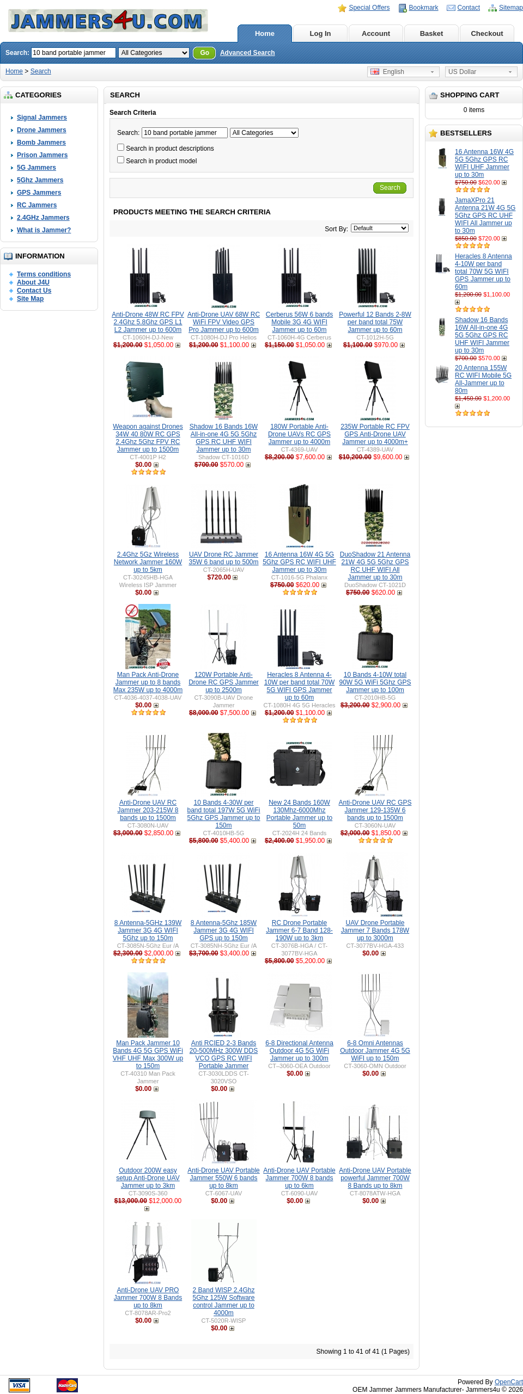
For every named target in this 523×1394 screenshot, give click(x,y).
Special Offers (369, 7)
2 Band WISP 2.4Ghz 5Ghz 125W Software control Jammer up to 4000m (223, 1301)
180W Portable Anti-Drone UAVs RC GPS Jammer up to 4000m (299, 434)
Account (376, 33)
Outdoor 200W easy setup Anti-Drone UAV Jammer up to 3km (148, 1178)
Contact (469, 7)
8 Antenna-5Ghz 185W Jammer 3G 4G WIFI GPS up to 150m (224, 930)
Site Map (30, 299)
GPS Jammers (39, 192)
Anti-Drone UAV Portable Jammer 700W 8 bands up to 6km (299, 1178)
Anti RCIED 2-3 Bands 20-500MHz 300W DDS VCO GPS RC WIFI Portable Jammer (224, 1054)
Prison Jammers (42, 155)
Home (265, 33)
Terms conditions (44, 274)
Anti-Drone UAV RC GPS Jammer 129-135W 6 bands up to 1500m (375, 810)
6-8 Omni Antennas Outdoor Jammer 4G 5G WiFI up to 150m (375, 1050)
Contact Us (34, 290)
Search (41, 71)
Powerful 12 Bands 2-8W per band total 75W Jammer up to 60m (375, 322)
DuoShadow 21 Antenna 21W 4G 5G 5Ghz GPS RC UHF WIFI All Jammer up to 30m (375, 566)
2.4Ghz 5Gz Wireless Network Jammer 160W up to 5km (148, 562)
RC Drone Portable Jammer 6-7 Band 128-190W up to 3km (299, 930)
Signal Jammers (42, 117)
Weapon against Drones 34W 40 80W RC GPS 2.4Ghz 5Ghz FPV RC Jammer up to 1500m (148, 438)
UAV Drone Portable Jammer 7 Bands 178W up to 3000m (375, 930)
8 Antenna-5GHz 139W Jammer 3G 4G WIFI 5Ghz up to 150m (147, 930)
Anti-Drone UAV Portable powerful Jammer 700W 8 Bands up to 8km (375, 1178)
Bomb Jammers (41, 142)
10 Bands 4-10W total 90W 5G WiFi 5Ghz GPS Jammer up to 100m (375, 682)
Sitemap (511, 7)
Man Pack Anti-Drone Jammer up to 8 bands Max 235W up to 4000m (148, 682)
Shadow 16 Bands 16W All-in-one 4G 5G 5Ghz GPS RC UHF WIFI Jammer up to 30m (482, 335)
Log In (320, 33)
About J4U (33, 282)
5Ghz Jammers (40, 180)
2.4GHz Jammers (43, 217)
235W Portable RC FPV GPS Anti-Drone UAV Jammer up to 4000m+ (375, 434)
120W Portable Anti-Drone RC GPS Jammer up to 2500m (223, 682)
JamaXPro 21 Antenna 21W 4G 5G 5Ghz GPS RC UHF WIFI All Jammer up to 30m (485, 215)
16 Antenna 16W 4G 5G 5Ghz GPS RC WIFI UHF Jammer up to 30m (484, 163)
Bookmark (424, 7)
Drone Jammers (41, 130)
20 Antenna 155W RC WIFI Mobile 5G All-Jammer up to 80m (483, 379)
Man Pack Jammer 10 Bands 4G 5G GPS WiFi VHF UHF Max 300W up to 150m (148, 1054)
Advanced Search (247, 53)
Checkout (487, 33)
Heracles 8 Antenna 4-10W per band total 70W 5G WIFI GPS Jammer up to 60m (483, 271)
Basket (431, 33)
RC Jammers (37, 205)
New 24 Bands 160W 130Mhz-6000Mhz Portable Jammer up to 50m (299, 814)
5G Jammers (36, 167)
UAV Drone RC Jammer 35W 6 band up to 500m (223, 558)
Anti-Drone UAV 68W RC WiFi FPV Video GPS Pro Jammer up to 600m (223, 322)
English (387, 72)
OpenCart (509, 1382)
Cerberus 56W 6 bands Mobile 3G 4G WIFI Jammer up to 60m (299, 322)
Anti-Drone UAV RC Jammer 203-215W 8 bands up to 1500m (147, 810)
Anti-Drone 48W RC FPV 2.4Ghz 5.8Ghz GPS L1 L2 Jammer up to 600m (148, 322)
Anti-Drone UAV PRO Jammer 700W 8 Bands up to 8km (148, 1297)
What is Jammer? (44, 230)
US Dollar (462, 72)
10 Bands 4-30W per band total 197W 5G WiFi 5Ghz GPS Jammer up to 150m (223, 814)
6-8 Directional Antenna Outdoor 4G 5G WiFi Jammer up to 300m (299, 1050)
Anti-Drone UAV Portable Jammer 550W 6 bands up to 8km (223, 1178)
